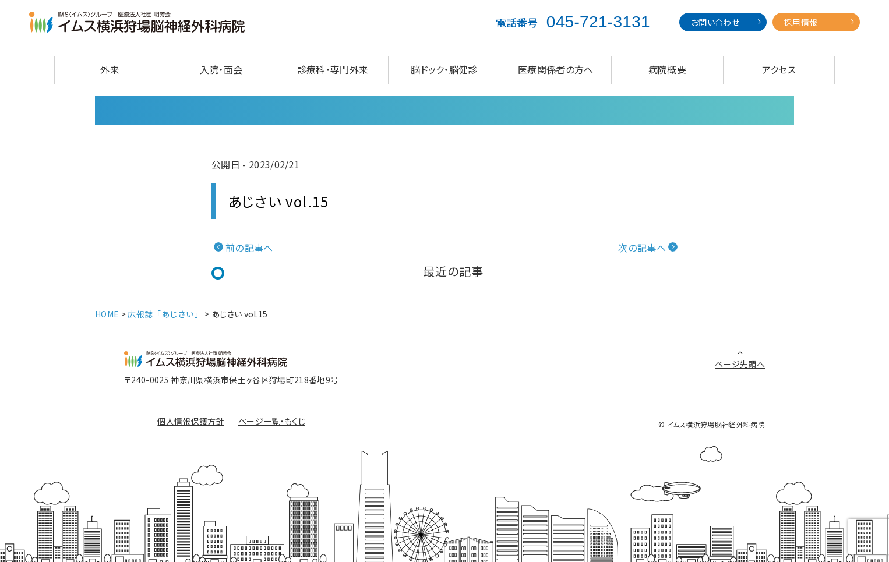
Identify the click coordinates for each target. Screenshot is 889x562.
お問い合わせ (715, 22)
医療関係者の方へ (556, 69)
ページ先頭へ (740, 364)
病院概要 (667, 69)
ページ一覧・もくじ (271, 421)
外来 (109, 69)
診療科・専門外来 (333, 69)
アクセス (779, 69)
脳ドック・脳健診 (444, 69)
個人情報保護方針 (190, 421)
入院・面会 (221, 69)
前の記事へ (249, 248)
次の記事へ (642, 248)
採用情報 (800, 22)
